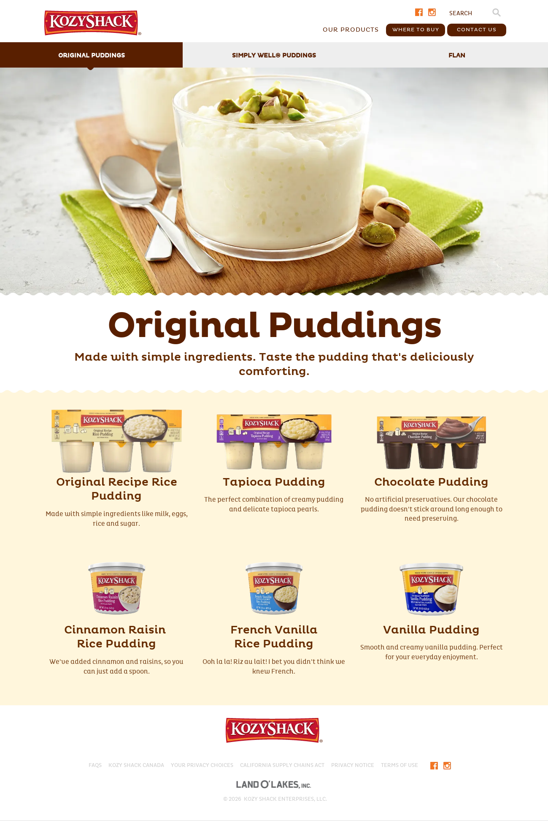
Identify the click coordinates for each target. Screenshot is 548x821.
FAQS (95, 765)
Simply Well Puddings (274, 56)
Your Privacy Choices (202, 765)
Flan (456, 56)
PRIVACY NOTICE (352, 765)
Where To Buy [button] (415, 30)
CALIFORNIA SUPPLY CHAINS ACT (282, 765)
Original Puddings (91, 56)
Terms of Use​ (399, 765)
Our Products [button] (351, 29)
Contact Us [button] (477, 30)
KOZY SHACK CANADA (136, 765)
